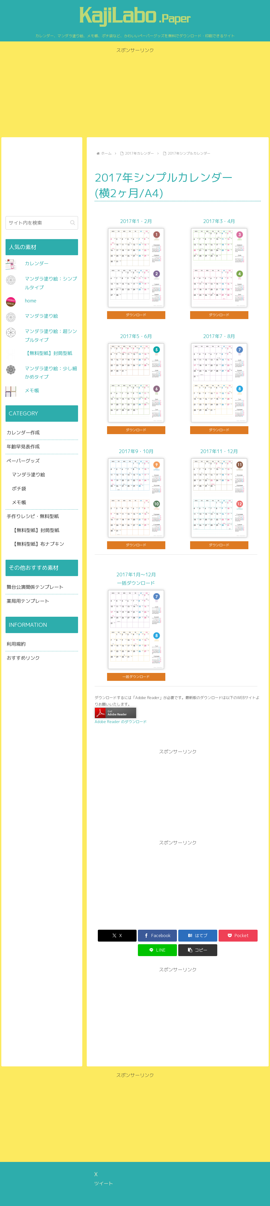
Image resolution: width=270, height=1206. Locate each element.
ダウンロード (136, 314)
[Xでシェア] (108, 936)
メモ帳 (32, 390)
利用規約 (16, 644)
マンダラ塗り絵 (41, 316)
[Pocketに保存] (191, 936)
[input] (42, 223)
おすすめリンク (23, 658)
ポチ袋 (19, 488)
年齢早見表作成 (23, 446)
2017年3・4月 (219, 221)
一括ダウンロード (136, 676)
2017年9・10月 (136, 451)
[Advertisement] (135, 92)
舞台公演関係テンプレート (35, 587)
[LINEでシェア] (219, 936)
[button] (247, 936)
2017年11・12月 (219, 451)
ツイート (103, 1169)
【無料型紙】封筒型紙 (48, 353)
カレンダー (37, 263)
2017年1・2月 (136, 221)
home (30, 300)
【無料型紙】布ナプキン (38, 544)
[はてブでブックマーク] (163, 936)
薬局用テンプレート (28, 601)
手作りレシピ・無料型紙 (33, 516)
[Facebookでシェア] (136, 936)
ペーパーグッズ (23, 461)
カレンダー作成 (23, 432)
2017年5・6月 (136, 336)
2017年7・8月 (219, 336)
